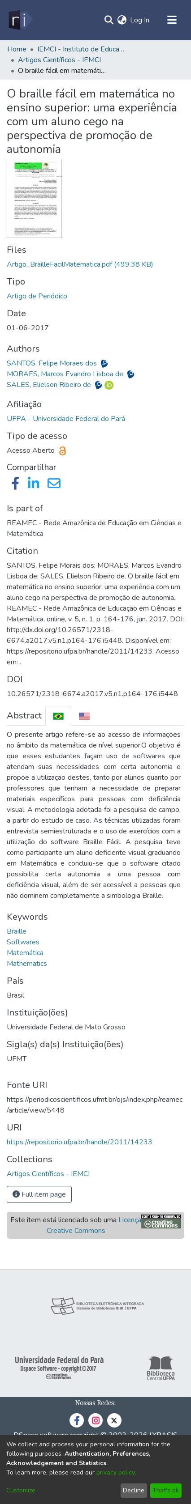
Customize (20, 1490)
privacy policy (115, 1472)
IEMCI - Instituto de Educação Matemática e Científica (82, 49)
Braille (16, 931)
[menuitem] (121, 20)
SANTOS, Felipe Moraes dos (53, 363)
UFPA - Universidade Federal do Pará (66, 419)
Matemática (25, 953)
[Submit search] (108, 20)
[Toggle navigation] (171, 20)
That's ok (165, 1490)
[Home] (20, 20)
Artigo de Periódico (37, 296)
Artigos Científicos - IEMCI (59, 60)
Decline (133, 1490)
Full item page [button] (39, 1194)
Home (16, 49)
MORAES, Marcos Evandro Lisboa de (66, 374)
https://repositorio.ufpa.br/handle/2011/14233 (79, 1142)
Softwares (23, 942)
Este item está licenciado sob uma (75, 1225)
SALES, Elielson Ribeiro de (50, 385)
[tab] (58, 715)
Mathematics (27, 964)
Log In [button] (140, 20)
